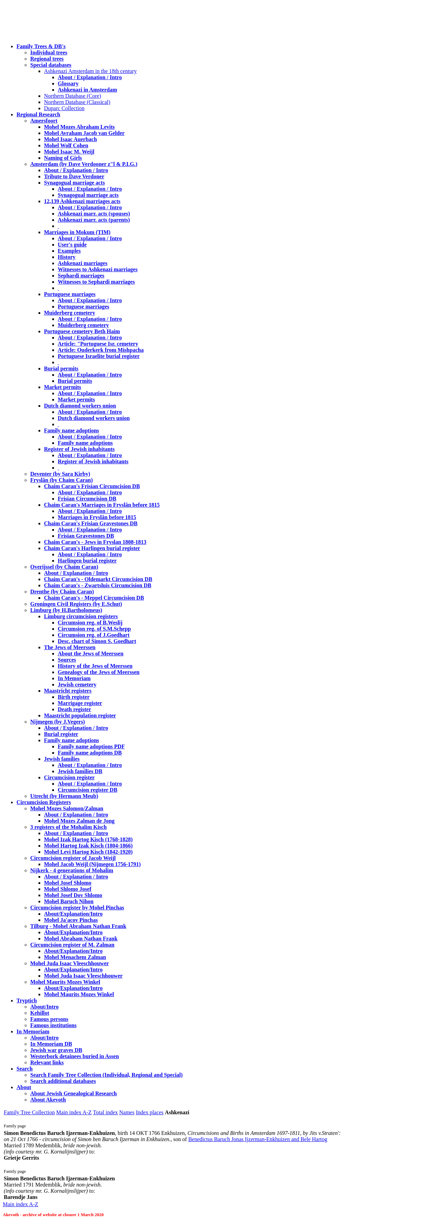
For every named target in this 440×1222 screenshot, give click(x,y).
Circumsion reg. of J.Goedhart (94, 635)
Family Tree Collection (29, 1112)
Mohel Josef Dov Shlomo (73, 895)
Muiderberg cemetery (69, 313)
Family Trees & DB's (41, 46)
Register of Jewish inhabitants (79, 449)
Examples (69, 251)
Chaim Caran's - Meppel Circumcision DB (94, 598)
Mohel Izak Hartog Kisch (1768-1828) (88, 839)
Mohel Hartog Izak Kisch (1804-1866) (88, 846)
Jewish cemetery (77, 684)
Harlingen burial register (87, 560)
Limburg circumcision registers (81, 616)
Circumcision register (69, 777)
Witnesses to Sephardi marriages (96, 282)
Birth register (74, 697)
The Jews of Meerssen (70, 647)
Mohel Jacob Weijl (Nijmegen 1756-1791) (92, 864)
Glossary (68, 83)
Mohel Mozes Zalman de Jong (79, 821)
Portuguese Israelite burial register (99, 356)
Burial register (61, 734)
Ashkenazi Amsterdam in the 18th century (90, 71)
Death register (74, 709)
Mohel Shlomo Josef (67, 889)
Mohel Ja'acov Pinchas (71, 920)
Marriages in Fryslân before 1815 (97, 517)
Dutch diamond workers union (80, 406)
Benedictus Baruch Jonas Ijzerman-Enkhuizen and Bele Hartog (257, 1139)
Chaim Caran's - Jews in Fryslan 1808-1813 (95, 542)
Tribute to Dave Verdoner (74, 176)
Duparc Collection (64, 108)
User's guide (72, 244)
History (67, 257)
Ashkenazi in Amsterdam (87, 90)
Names (126, 1112)
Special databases (51, 65)
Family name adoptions (71, 430)
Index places (149, 1112)
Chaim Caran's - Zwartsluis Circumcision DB (97, 585)
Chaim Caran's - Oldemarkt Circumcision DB (98, 579)
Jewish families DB (80, 771)
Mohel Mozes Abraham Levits (79, 127)
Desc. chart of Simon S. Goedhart (97, 641)
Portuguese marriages (70, 294)
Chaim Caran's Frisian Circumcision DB (92, 486)
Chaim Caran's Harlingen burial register (92, 548)
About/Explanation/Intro (73, 914)
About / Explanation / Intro (90, 77)
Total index (105, 1112)
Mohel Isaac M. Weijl (69, 152)
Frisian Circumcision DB (87, 499)
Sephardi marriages (81, 275)
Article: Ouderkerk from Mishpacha (101, 350)
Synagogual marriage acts (74, 183)
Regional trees (47, 59)
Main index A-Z (73, 1112)
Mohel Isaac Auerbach (70, 139)
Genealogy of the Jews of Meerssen (99, 672)
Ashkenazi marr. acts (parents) (94, 220)
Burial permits (61, 368)
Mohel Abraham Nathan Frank (81, 938)
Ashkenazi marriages (82, 263)
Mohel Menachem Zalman (75, 957)
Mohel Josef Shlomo (67, 883)
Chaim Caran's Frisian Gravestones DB (91, 523)
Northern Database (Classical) (77, 102)
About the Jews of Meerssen (90, 653)
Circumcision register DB (87, 790)
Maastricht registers (67, 691)
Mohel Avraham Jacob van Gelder (84, 133)
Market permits (62, 387)
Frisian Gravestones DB (86, 536)
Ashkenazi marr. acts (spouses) (94, 214)
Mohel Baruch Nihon (69, 901)
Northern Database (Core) (72, 96)
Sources (67, 660)
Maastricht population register (80, 715)
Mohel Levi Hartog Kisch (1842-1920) (88, 852)
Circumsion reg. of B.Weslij (90, 622)
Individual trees (48, 52)
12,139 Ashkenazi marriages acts (82, 201)
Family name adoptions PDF (91, 746)
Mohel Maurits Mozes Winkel (79, 994)
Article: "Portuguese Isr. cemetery (98, 344)
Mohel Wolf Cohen (66, 145)
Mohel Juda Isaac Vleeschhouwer (83, 976)
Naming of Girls (63, 158)
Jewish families (62, 759)
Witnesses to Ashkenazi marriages (98, 269)
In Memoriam (74, 678)
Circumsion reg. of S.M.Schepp (94, 629)
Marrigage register (80, 703)
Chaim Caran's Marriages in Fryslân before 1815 (102, 505)
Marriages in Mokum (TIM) (77, 232)
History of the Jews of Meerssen (95, 666)
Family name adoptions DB (90, 753)
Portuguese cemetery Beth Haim (82, 331)
